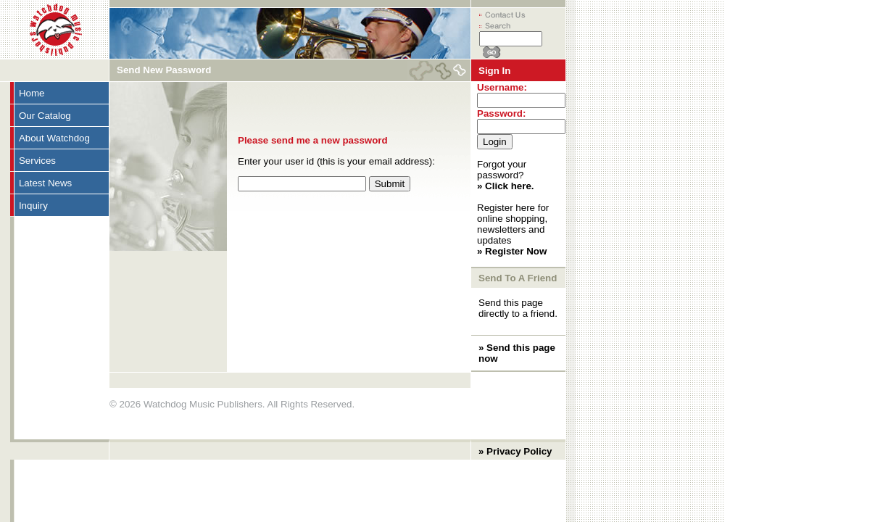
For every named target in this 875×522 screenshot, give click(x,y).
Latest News (45, 183)
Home (32, 93)
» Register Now (512, 251)
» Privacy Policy (515, 451)
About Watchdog (54, 138)
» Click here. (505, 186)
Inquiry (33, 205)
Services (37, 160)
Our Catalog (45, 115)
